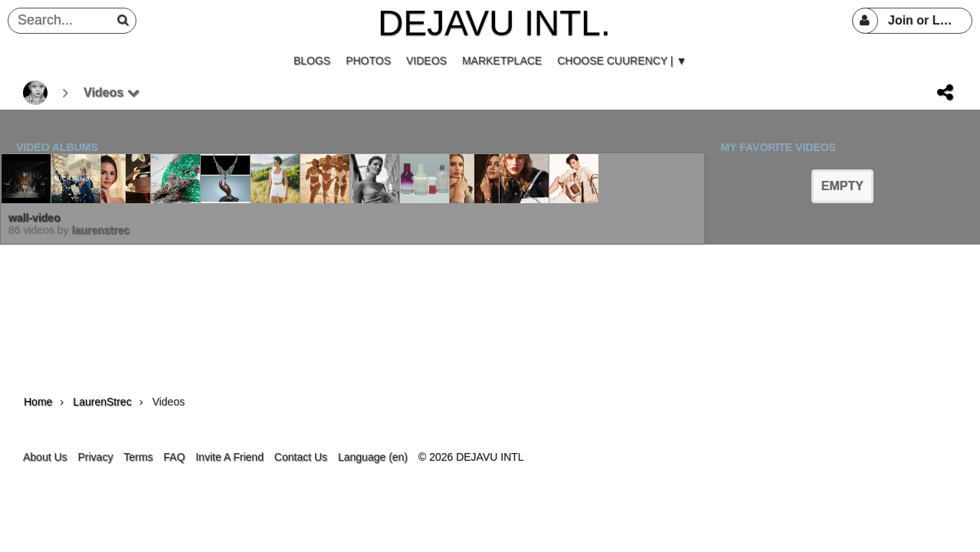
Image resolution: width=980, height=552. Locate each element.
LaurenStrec (100, 230)
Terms (137, 457)
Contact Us (300, 457)
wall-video (34, 218)
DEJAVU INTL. (494, 23)
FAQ (174, 457)
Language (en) (373, 457)
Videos (111, 92)
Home (38, 402)
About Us (45, 457)
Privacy (95, 457)
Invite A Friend (229, 457)
